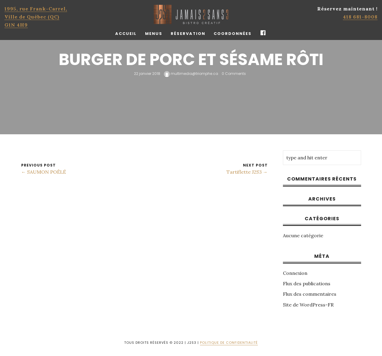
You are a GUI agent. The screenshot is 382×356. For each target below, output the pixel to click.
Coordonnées (233, 33)
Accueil (126, 33)
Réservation (188, 33)
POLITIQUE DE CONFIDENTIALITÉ (229, 342)
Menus (153, 33)
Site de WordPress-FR (308, 305)
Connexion (295, 273)
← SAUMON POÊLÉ (43, 172)
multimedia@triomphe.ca (191, 73)
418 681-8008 (360, 17)
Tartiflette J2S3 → (247, 172)
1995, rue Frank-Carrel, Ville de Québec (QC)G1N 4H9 (35, 17)
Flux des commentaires (309, 294)
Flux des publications (306, 283)
